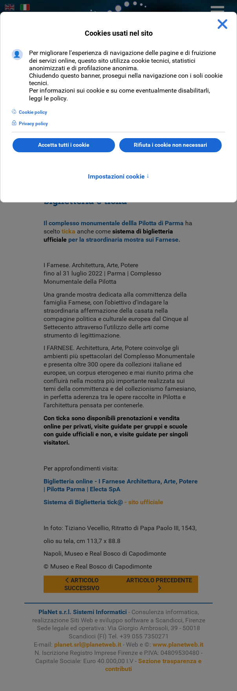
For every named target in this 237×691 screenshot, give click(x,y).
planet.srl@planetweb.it (87, 644)
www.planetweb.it (178, 644)
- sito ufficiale (103, 502)
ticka (68, 231)
